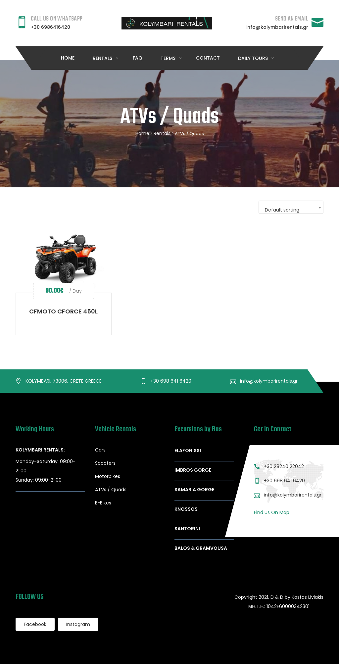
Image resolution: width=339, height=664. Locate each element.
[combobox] (291, 207)
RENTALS (103, 58)
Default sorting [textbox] (282, 210)
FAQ (137, 58)
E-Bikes (103, 502)
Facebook (35, 624)
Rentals (162, 133)
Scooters (105, 463)
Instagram (78, 624)
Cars (100, 450)
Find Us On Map (271, 512)
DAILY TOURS (253, 58)
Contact (208, 58)
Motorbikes (107, 476)
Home (67, 58)
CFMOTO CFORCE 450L (63, 311)
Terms (169, 58)
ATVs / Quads (110, 489)
